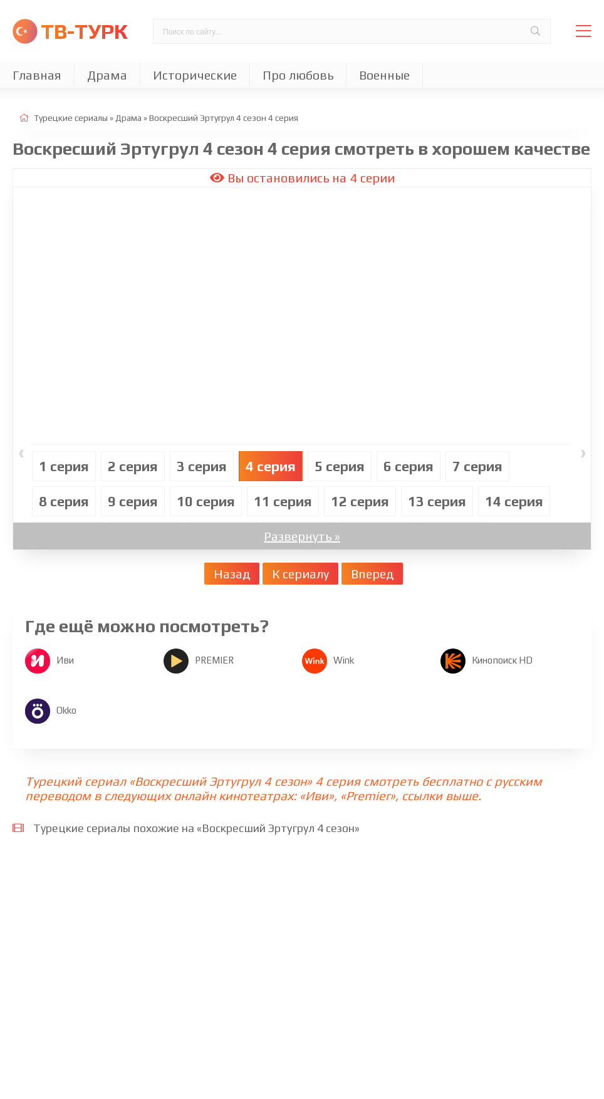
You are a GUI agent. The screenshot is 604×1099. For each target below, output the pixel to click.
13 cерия (437, 501)
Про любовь (298, 75)
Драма (107, 75)
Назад (232, 573)
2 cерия (133, 466)
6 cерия (408, 466)
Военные (384, 75)
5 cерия (340, 466)
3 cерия (202, 466)
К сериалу (300, 573)
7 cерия (477, 466)
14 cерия (514, 501)
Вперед (372, 573)
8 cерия (64, 501)
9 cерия (133, 501)
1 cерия (64, 466)
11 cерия (283, 501)
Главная (37, 75)
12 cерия (360, 501)
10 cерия (206, 501)
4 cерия (271, 466)
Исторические (195, 75)
